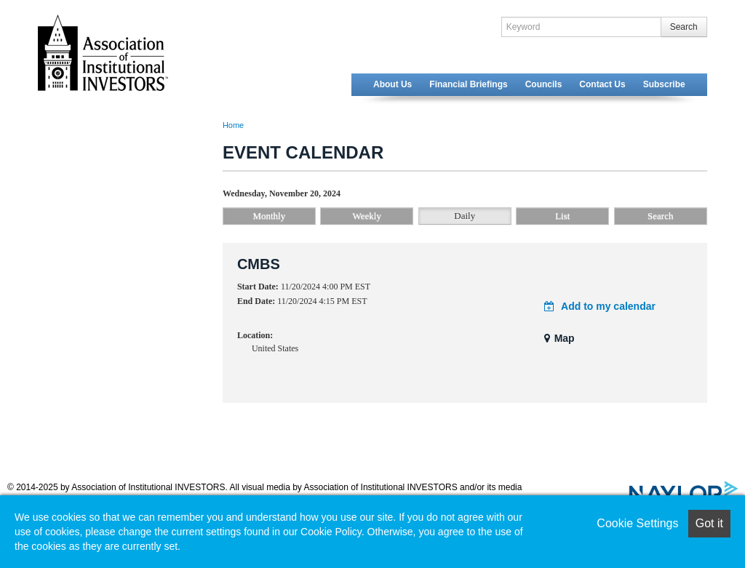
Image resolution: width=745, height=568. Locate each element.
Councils (543, 84)
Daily (464, 215)
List (562, 215)
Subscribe (664, 84)
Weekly (367, 215)
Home (233, 125)
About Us (392, 84)
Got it (709, 523)
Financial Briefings (468, 84)
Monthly (268, 215)
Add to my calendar (600, 306)
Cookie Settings (637, 523)
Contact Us (602, 84)
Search (684, 27)
